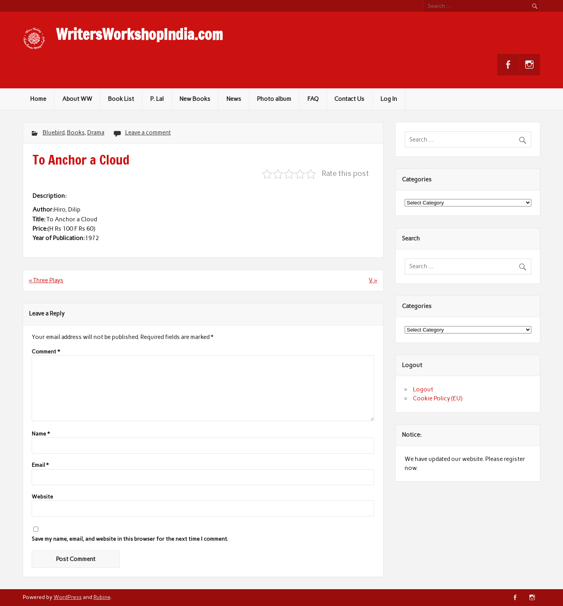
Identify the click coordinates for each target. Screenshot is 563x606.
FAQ (313, 98)
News (233, 98)
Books (75, 132)
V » (373, 280)
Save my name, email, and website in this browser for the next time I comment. (130, 539)
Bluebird (53, 132)
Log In (388, 98)
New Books (194, 98)
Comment (46, 352)
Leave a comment (148, 132)
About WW (77, 98)
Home (38, 98)
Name (41, 434)
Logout (423, 389)
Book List (121, 98)
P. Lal (157, 98)
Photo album (274, 98)
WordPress (68, 597)
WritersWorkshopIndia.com (139, 34)
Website (42, 497)
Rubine (101, 597)
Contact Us (349, 98)
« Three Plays (46, 280)
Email (40, 465)
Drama (95, 132)
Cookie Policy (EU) (437, 398)
